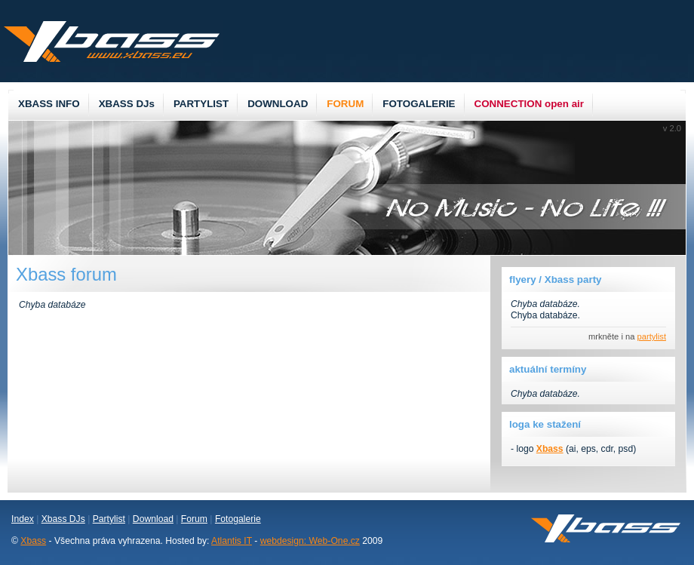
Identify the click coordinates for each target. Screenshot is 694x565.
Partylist (109, 519)
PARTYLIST (201, 103)
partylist (652, 336)
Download (153, 519)
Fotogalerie (238, 519)
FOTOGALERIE (418, 103)
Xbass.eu (111, 41)
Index (22, 519)
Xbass (33, 541)
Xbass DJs (63, 519)
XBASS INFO (49, 103)
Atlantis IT (231, 541)
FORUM (345, 103)
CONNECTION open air (529, 103)
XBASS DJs (127, 103)
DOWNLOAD (277, 103)
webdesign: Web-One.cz (310, 541)
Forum (194, 519)
